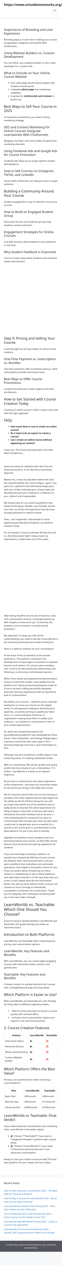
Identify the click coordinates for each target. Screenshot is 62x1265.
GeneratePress (31, 1247)
